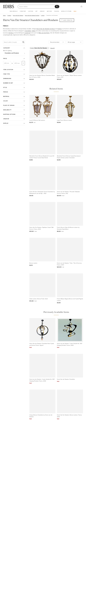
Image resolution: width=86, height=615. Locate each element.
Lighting (30, 11)
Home (4, 15)
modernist (27, 33)
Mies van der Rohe (44, 33)
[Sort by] (57, 42)
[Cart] (81, 6)
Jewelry (42, 11)
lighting (60, 29)
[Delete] (48, 48)
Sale (75, 11)
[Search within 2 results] (13, 42)
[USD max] (17, 63)
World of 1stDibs (66, 11)
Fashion (56, 11)
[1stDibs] (8, 6)
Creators (9, 15)
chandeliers (28, 31)
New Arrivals (14, 11)
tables (33, 31)
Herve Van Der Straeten (18, 15)
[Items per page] (74, 42)
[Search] (37, 6)
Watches (49, 11)
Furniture (23, 11)
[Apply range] (23, 63)
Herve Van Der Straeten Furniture (32, 15)
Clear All (52, 48)
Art (36, 11)
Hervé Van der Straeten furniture (45, 29)
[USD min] (7, 63)
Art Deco (11, 33)
